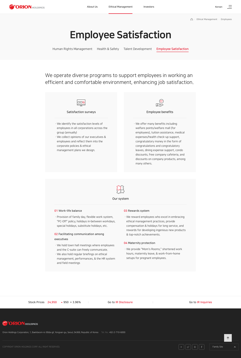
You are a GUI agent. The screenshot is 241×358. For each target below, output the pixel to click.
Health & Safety (108, 49)
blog (195, 347)
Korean (218, 7)
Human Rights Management (72, 49)
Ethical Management (120, 6)
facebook (201, 347)
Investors (149, 6)
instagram (188, 347)
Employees (226, 19)
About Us (92, 6)
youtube (181, 347)
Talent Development (138, 49)
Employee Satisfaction (172, 49)
